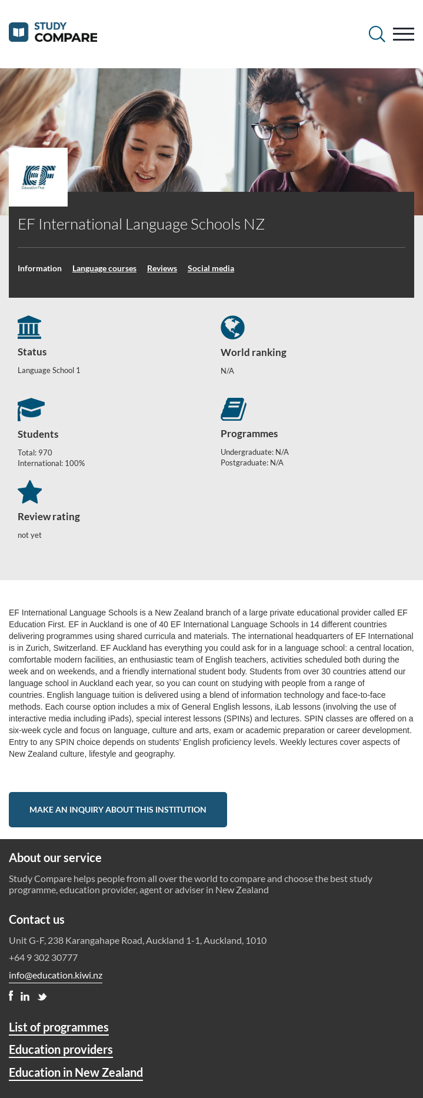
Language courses (104, 268)
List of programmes (59, 1027)
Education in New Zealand (76, 1072)
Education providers (61, 1049)
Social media (211, 268)
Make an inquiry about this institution (117, 809)
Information (40, 268)
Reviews (162, 268)
